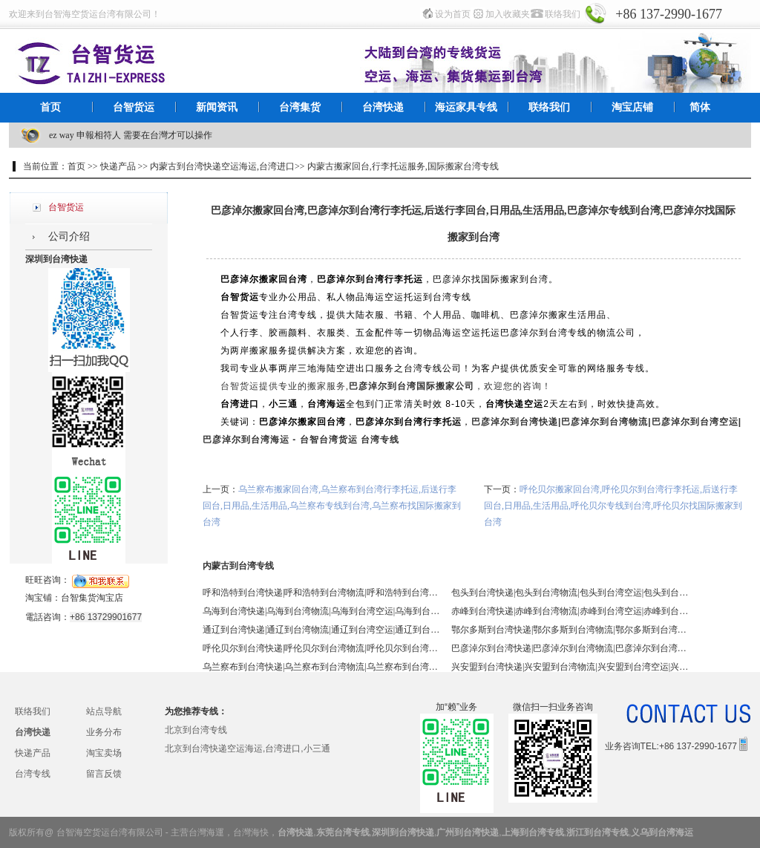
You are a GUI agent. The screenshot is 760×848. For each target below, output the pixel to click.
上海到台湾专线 (533, 832)
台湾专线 (32, 774)
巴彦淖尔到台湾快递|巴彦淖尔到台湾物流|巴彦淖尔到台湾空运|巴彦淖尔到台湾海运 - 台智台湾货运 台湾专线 (570, 648)
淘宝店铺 (632, 107)
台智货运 (133, 107)
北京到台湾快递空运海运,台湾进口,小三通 (247, 748)
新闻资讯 (217, 107)
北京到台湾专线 (196, 730)
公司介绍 (69, 236)
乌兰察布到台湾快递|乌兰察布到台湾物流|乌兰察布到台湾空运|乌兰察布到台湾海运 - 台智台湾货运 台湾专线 (321, 667)
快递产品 (32, 753)
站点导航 (104, 711)
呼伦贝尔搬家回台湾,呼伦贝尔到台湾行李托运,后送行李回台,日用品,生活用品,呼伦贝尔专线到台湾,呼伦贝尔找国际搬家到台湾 (613, 505)
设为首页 (453, 14)
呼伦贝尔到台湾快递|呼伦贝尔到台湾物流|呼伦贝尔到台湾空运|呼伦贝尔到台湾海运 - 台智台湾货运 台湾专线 (321, 648)
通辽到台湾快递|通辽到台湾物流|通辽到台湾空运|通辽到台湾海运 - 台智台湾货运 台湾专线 (321, 629)
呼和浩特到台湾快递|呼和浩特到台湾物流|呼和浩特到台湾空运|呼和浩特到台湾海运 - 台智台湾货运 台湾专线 (321, 592)
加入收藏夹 (507, 14)
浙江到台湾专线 (597, 832)
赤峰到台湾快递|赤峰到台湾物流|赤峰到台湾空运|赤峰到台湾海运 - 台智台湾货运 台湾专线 (570, 611)
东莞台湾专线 (343, 832)
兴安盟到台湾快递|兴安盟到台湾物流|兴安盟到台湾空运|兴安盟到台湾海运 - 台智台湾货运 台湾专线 (570, 667)
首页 (50, 107)
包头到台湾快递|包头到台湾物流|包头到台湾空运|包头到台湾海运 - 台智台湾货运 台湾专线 (570, 592)
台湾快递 (383, 107)
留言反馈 (104, 774)
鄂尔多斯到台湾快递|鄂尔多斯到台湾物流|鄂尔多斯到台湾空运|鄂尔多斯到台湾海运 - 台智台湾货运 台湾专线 (570, 629)
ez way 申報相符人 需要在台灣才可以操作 (130, 135)
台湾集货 (300, 107)
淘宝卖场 (104, 753)
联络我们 (562, 14)
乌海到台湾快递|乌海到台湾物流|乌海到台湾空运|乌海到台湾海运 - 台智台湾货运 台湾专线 (321, 611)
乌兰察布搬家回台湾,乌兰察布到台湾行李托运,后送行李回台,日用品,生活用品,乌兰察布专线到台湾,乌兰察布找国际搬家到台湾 (332, 505)
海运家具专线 (466, 107)
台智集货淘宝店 (92, 598)
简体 (699, 107)
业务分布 (104, 732)
